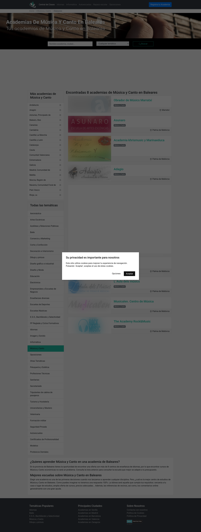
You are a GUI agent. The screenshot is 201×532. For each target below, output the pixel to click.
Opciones (116, 273)
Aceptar (129, 273)
